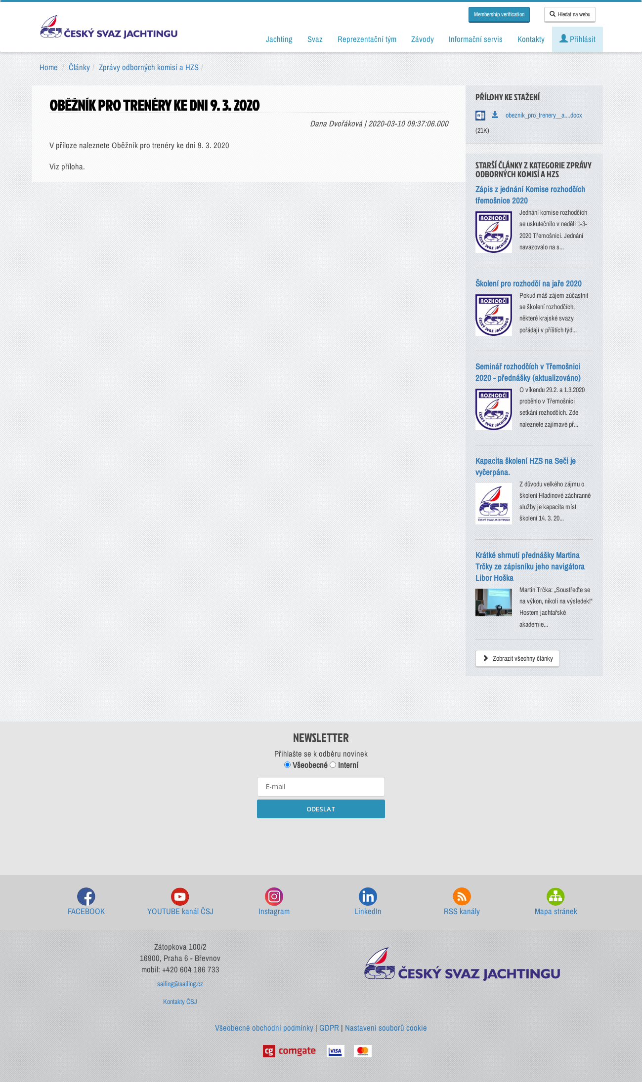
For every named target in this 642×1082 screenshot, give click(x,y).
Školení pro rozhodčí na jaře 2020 (528, 283)
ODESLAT (321, 808)
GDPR (329, 1027)
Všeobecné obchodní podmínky (264, 1027)
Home (49, 67)
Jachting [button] (279, 39)
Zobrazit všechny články (517, 658)
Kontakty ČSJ (180, 1001)
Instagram (274, 902)
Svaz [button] (315, 39)
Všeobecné (306, 765)
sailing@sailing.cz (180, 983)
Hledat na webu (570, 14)
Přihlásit (577, 39)
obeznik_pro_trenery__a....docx (537, 115)
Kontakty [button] (531, 39)
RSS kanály (462, 902)
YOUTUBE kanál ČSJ (180, 902)
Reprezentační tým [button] (367, 39)
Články (79, 67)
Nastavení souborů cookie (386, 1027)
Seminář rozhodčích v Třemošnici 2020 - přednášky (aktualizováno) (528, 372)
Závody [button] (422, 39)
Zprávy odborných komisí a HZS (149, 67)
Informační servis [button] (476, 39)
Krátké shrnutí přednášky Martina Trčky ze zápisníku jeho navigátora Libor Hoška (530, 566)
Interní (344, 765)
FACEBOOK (86, 902)
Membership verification (499, 14)
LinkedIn (368, 902)
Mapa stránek (556, 902)
